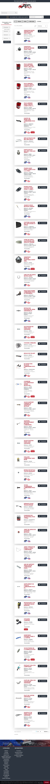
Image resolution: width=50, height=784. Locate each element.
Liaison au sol (6, 755)
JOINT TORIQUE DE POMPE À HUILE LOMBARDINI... (29, 548)
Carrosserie (6, 753)
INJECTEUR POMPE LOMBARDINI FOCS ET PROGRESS (29, 292)
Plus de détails (27, 38)
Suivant (46, 731)
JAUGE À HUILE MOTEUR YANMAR (29, 206)
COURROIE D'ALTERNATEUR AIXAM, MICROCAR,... (29, 383)
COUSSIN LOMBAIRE (30, 343)
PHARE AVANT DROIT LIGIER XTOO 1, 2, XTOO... (29, 170)
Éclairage (6, 766)
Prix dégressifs (6, 775)
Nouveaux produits (19, 752)
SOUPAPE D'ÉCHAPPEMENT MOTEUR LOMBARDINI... (29, 422)
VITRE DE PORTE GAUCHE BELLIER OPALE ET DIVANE (29, 241)
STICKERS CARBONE (27, 619)
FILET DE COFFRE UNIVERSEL (29, 696)
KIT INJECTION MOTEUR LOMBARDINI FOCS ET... (29, 365)
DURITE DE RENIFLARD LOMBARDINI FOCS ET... (29, 120)
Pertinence (42, 26)
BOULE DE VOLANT (29, 353)
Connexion (42, 31)
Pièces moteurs (6, 765)
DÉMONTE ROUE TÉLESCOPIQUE (28, 504)
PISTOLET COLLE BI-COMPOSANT (30, 666)
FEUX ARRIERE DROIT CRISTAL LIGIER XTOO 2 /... (29, 104)
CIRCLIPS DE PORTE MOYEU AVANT (30, 275)
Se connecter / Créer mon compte (19, 17)
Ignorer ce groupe (7, 29)
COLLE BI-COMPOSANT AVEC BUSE (29, 458)
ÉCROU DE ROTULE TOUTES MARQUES (29, 470)
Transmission (6, 759)
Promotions (18, 750)
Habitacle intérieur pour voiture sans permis (6, 757)
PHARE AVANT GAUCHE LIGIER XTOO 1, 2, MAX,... (29, 188)
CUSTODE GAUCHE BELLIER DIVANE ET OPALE (29, 224)
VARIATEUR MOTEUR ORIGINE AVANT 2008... (29, 48)
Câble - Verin (6, 768)
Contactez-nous (19, 753)
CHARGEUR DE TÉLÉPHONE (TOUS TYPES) (29, 517)
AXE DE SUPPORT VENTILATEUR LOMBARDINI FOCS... (29, 566)
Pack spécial (6, 773)
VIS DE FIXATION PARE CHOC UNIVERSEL (28, 442)
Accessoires (6, 772)
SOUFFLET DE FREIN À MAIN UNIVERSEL (28, 714)
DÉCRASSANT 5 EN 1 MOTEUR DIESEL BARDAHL (29, 604)
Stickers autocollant (6, 778)
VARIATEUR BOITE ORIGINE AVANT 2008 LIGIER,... (29, 32)
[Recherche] (9, 13)
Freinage (6, 752)
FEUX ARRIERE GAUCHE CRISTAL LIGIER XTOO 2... (29, 85)
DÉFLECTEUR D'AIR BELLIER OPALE (29, 138)
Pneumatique (6, 771)
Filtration (6, 750)
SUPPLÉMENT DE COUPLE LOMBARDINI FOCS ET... (29, 586)
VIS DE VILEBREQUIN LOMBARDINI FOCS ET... (29, 487)
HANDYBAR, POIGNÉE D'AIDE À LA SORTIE (29, 636)
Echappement (6, 760)
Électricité (6, 762)
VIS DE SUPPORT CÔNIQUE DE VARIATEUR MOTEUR (29, 404)
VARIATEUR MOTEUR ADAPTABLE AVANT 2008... (29, 259)
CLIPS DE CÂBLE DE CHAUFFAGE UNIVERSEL (30, 682)
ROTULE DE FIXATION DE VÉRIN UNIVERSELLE (29, 309)
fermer (47, 782)
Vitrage (6, 769)
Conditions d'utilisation (18, 755)
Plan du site (18, 756)
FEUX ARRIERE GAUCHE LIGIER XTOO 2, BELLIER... (29, 65)
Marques (6, 776)
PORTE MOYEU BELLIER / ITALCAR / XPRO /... (30, 151)
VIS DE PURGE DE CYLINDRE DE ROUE (30, 649)
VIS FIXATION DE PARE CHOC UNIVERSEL (28, 328)
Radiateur (6, 763)
